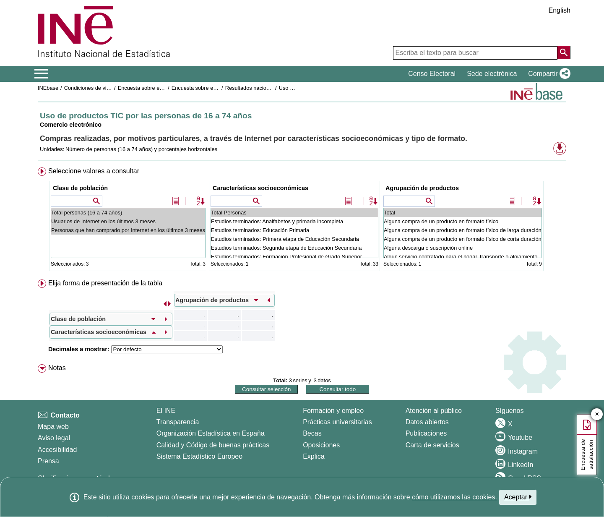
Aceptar (517, 497)
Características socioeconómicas (260, 188)
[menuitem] (302, 221)
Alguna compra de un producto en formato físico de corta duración (463, 239)
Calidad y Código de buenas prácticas (213, 445)
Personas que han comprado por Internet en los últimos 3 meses (128, 230)
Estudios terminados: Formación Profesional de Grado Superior (294, 256)
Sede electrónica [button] (492, 73)
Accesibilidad (57, 449)
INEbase (48, 88)
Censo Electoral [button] (432, 73)
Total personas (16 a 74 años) (128, 212)
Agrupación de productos (422, 188)
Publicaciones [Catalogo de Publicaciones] (426, 433)
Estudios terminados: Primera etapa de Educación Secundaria (294, 239)
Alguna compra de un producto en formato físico (463, 221)
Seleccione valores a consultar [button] (93, 171)
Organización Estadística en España (210, 433)
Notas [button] (57, 367)
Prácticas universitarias (337, 422)
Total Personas (294, 212)
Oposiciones (321, 445)
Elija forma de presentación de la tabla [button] (105, 283)
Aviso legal (54, 437)
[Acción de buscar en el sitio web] (563, 52)
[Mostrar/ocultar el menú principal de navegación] (41, 73)
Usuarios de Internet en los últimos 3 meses (128, 221)
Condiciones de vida (88, 88)
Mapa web (53, 426)
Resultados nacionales (252, 88)
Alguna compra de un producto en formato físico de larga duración (463, 230)
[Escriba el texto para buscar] (475, 53)
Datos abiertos (427, 422)
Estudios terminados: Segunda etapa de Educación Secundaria (294, 247)
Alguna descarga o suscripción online (463, 247)
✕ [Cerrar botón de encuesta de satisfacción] (597, 414)
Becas (312, 433)
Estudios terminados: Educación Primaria (294, 230)
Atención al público (434, 410)
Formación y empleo (333, 410)
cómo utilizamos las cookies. (454, 497)
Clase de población (80, 188)
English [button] (559, 10)
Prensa (48, 461)
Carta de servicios (432, 445)
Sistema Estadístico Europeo (199, 456)
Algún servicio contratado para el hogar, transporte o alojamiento (463, 256)
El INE (165, 410)
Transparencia (177, 422)
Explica (314, 456)
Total (463, 212)
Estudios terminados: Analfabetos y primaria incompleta (294, 221)
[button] (547, 73)
